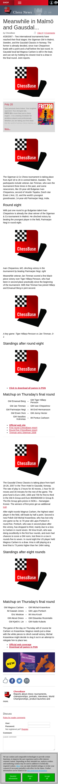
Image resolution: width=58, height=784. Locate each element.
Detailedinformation (13, 777)
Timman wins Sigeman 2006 (22, 432)
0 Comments (49, 33)
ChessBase (19, 691)
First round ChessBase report (23, 427)
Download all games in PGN (23, 647)
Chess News (22, 12)
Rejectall (30, 777)
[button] (19, 2)
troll (5, 507)
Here (18, 766)
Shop (6, 3)
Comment (7, 733)
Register (24, 729)
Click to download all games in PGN (27, 388)
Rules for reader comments (14, 718)
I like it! (40, 33)
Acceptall (47, 777)
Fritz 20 (9, 104)
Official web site (17, 425)
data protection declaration (37, 770)
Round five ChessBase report (23, 430)
